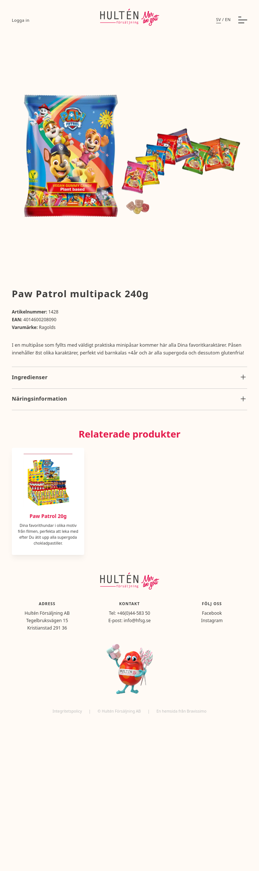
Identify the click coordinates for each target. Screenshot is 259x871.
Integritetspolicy (67, 711)
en (228, 19)
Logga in (21, 20)
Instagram (211, 620)
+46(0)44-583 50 (133, 613)
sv (218, 19)
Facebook (212, 613)
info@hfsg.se (137, 620)
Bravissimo (197, 711)
